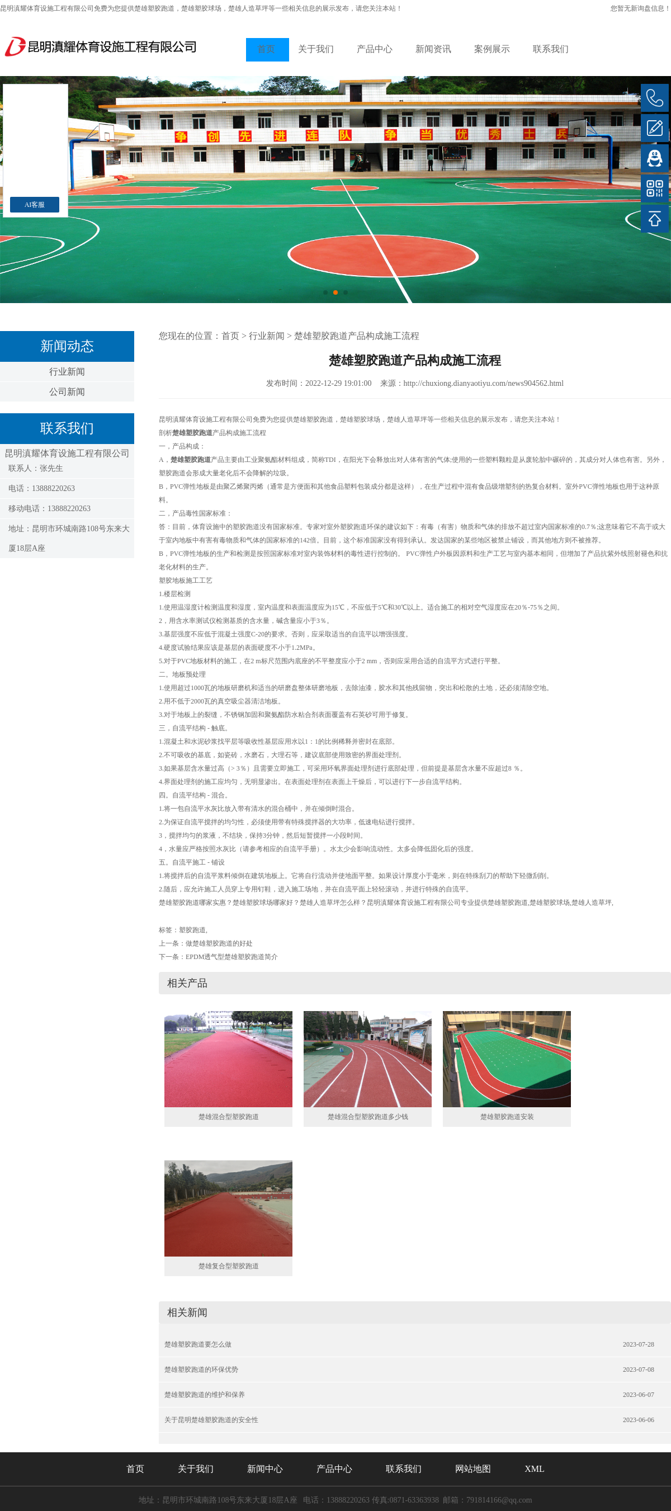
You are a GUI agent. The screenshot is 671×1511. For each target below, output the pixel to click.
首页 (266, 49)
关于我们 (316, 49)
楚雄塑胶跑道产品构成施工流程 (356, 336)
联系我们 (551, 49)
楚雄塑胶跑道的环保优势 (201, 1369)
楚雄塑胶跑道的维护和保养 (204, 1395)
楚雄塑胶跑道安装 (507, 1117)
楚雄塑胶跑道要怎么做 (197, 1344)
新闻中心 (265, 1469)
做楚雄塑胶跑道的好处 (219, 943)
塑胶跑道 (192, 930)
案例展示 (492, 49)
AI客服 (35, 205)
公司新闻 (67, 391)
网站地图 (473, 1469)
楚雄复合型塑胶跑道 (229, 1266)
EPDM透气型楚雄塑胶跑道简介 (232, 957)
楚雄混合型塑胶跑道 (229, 1117)
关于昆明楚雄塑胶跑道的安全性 (211, 1420)
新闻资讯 (433, 49)
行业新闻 (67, 371)
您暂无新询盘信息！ (641, 8)
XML (534, 1469)
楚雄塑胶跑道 (154, 8)
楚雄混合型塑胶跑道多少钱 (368, 1117)
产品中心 (375, 49)
